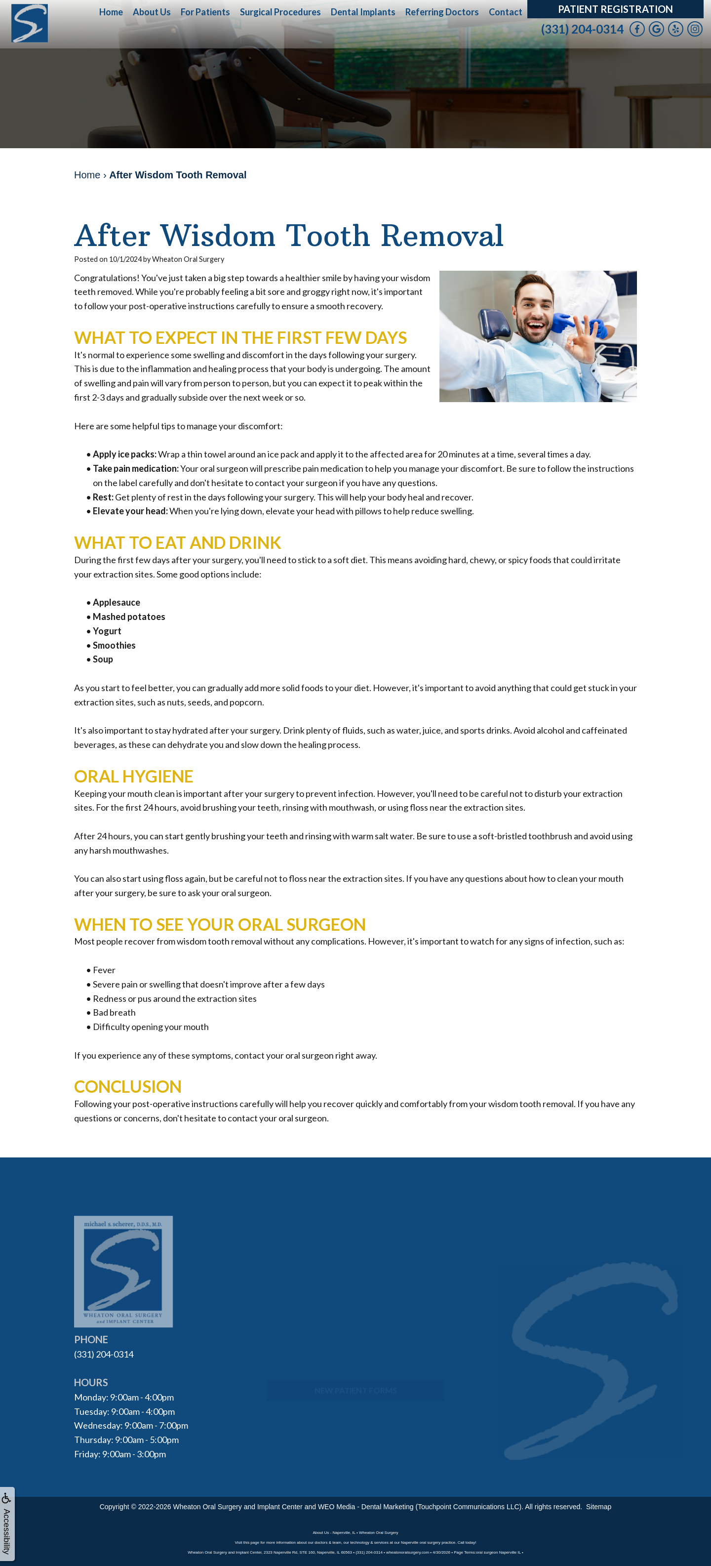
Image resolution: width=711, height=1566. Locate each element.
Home (111, 11)
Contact (505, 11)
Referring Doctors (442, 11)
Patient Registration (615, 9)
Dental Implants (363, 11)
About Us (152, 11)
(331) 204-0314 (582, 29)
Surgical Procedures (280, 11)
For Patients (205, 11)
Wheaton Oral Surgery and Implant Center (238, 1507)
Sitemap (598, 1507)
